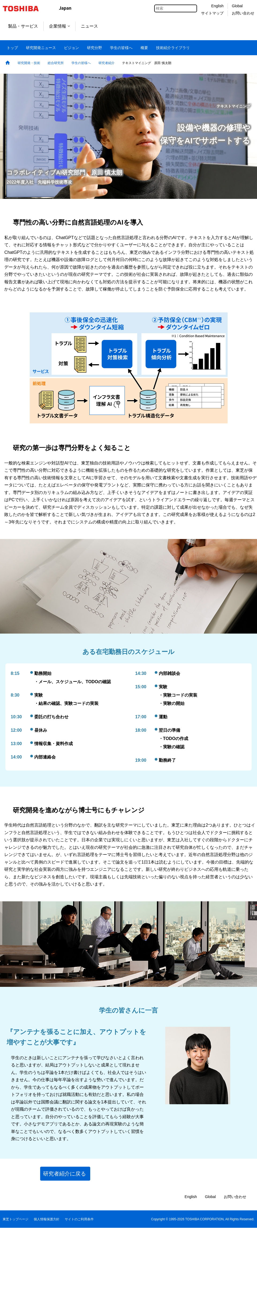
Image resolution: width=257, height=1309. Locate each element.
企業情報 (59, 26)
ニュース (89, 26)
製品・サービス (23, 26)
